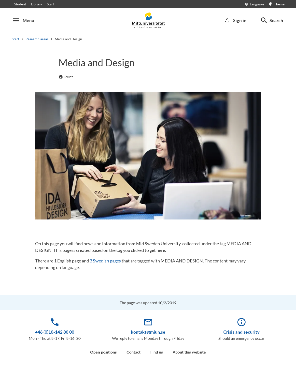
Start (15, 39)
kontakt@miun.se (148, 332)
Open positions (103, 352)
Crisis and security (241, 332)
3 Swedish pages (105, 260)
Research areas (37, 39)
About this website (189, 352)
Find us (156, 352)
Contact (134, 352)
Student (20, 4)
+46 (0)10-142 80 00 (54, 332)
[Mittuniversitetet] (148, 20)
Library (36, 4)
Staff (50, 4)
